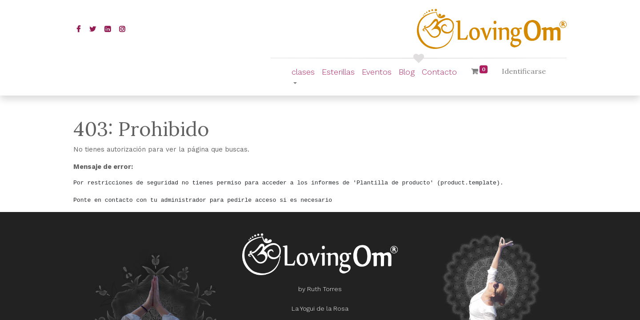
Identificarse (524, 71)
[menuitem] (338, 71)
